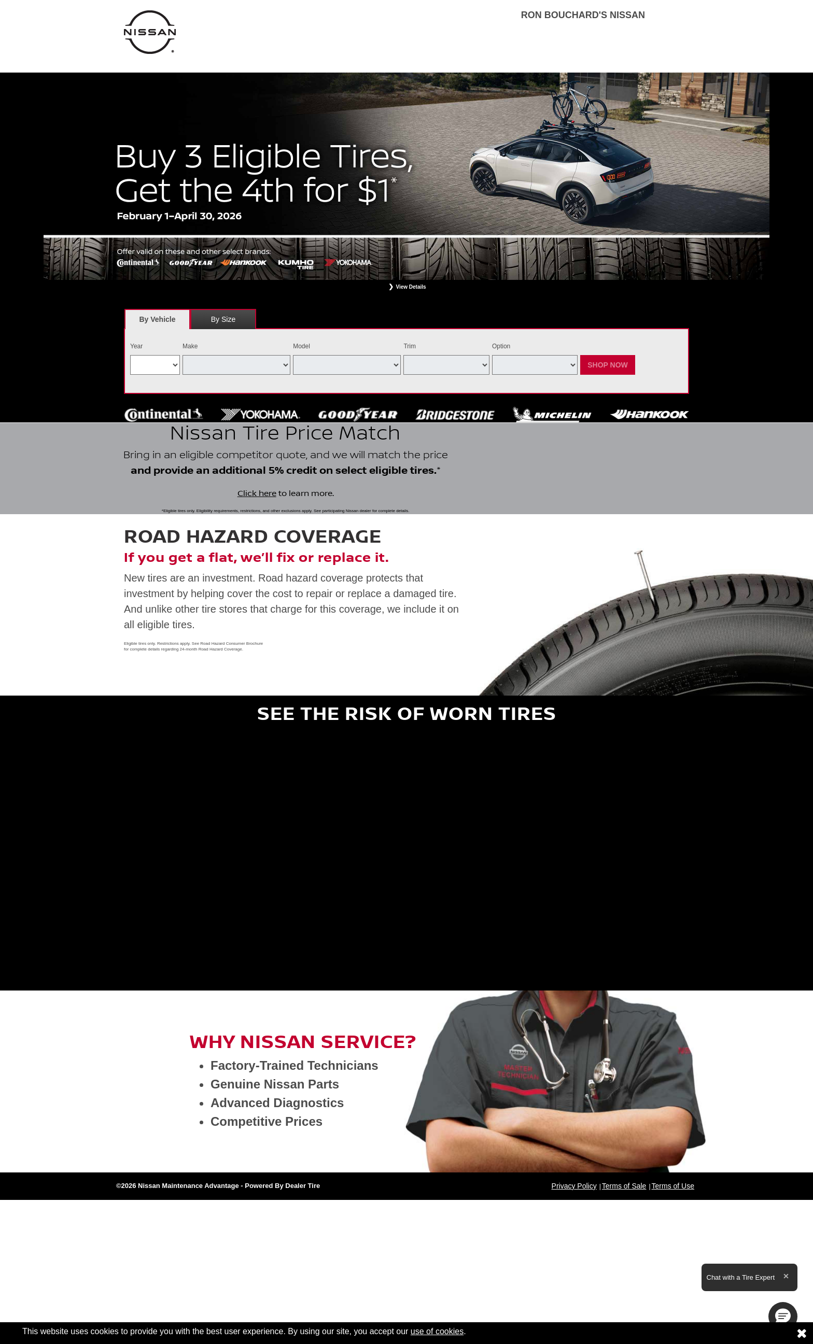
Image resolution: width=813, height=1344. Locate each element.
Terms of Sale (624, 1267)
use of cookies (437, 1331)
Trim (409, 346)
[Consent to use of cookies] (801, 1333)
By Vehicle (157, 322)
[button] (782, 1316)
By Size (223, 319)
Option (501, 346)
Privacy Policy (574, 1267)
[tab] (157, 319)
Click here (256, 534)
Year (136, 346)
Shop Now (607, 365)
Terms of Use (673, 1267)
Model (301, 346)
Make (190, 346)
